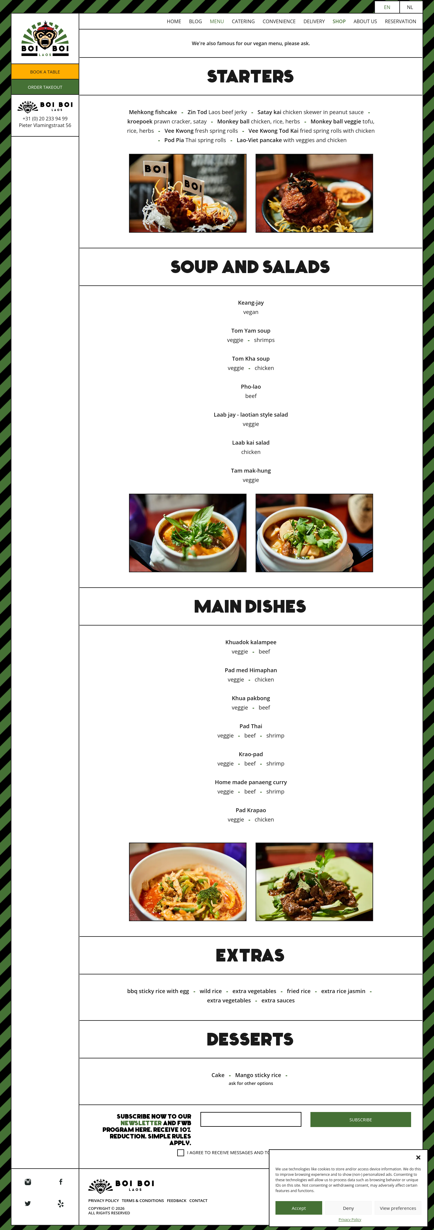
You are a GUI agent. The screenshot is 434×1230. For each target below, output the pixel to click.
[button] (418, 1157)
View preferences (398, 1208)
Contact (198, 1204)
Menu (217, 21)
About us (365, 21)
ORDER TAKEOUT (45, 87)
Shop (339, 21)
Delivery (314, 21)
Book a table (45, 72)
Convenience (279, 21)
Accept (299, 1208)
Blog (195, 21)
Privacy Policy (350, 1220)
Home (174, 21)
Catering (243, 21)
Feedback (177, 1204)
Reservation (400, 21)
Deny (348, 1208)
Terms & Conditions (143, 1204)
